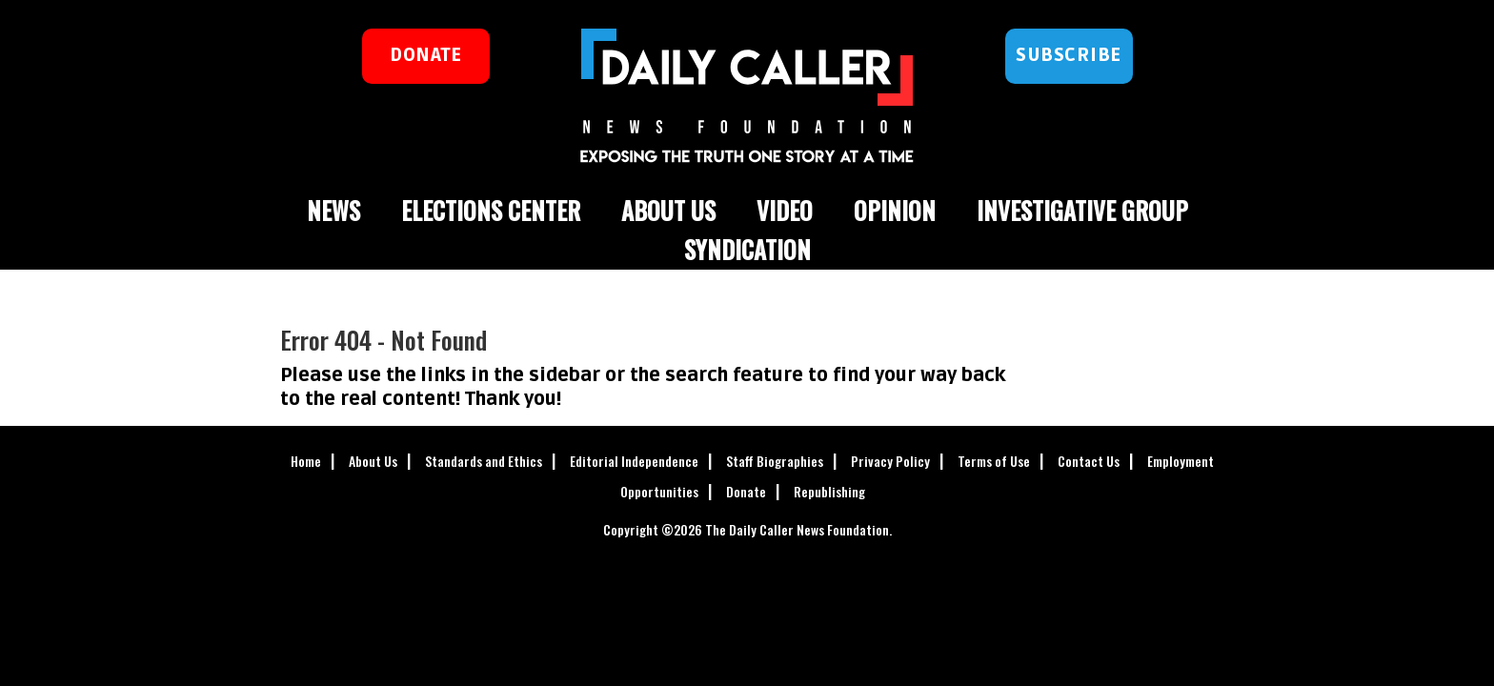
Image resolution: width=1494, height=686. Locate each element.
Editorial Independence (634, 461)
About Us (668, 210)
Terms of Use (994, 461)
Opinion (895, 210)
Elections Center (490, 210)
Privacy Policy (890, 461)
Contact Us (1089, 461)
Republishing (829, 491)
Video (785, 210)
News (333, 210)
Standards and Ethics (483, 461)
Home (306, 461)
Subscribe (1068, 55)
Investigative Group (1082, 210)
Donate (746, 491)
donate (425, 55)
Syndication (747, 249)
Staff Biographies (774, 461)
